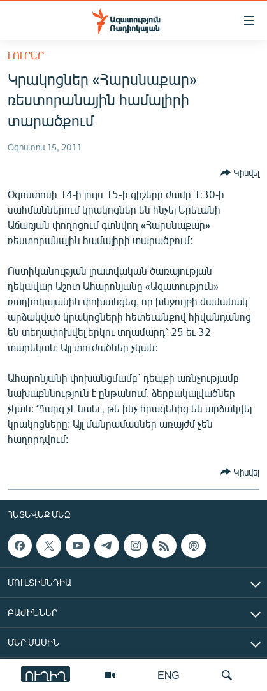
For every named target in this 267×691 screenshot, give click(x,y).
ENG (168, 675)
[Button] (239, 172)
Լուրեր (26, 55)
